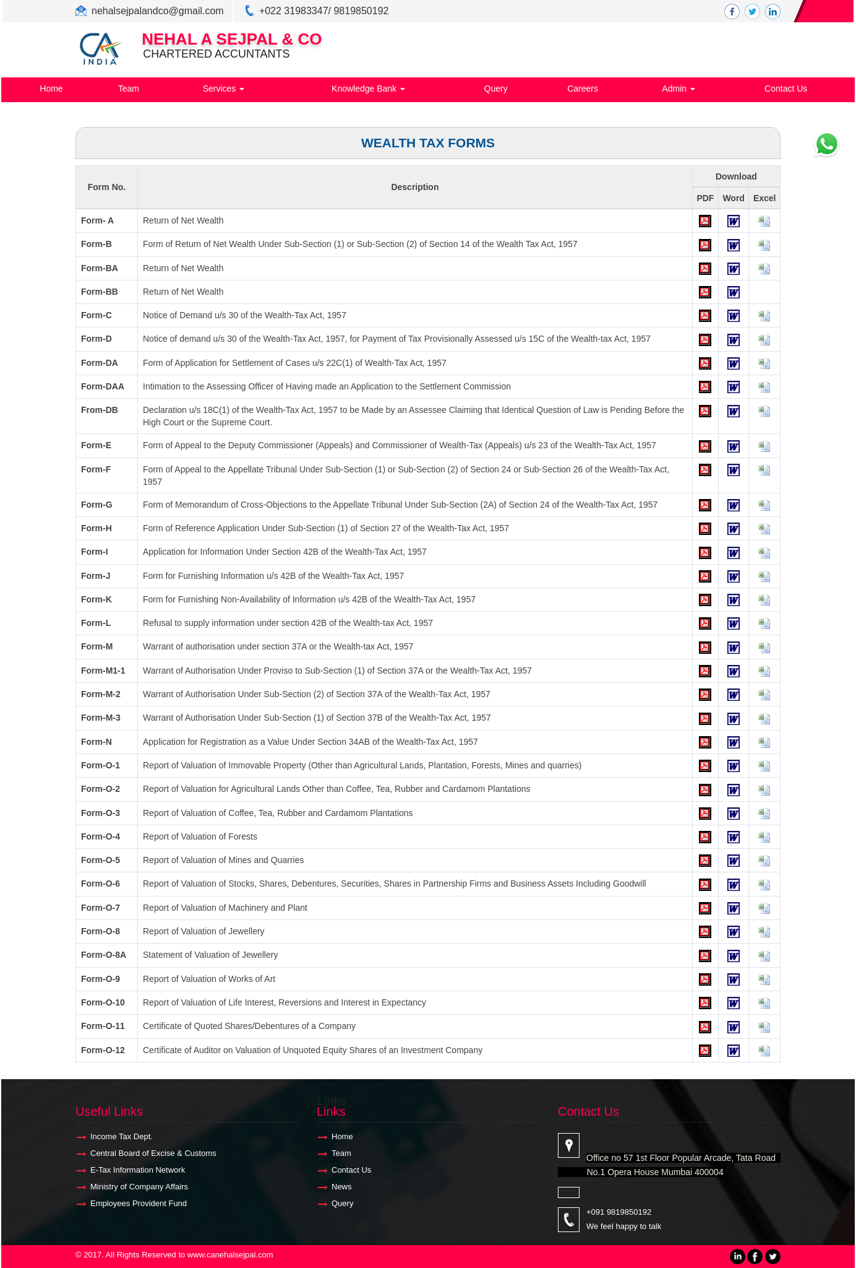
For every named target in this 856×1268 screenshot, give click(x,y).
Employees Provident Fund (138, 1203)
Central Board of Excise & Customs (153, 1153)
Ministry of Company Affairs (139, 1186)
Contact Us (785, 88)
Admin (678, 88)
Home (51, 88)
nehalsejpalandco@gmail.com (158, 11)
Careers (582, 88)
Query (496, 88)
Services (224, 88)
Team (128, 88)
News (342, 1186)
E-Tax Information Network (137, 1170)
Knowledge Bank (368, 88)
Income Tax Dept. (121, 1136)
